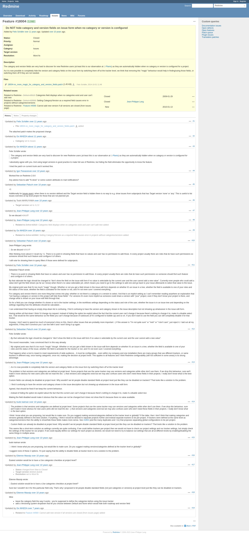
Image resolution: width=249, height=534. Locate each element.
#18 (193, 492)
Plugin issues (207, 35)
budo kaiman (23, 402)
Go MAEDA (22, 136)
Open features (208, 30)
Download (20, 16)
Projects (11, 1)
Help (17, 1)
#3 (194, 146)
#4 (194, 171)
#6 (194, 200)
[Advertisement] (215, 90)
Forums (81, 16)
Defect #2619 (29, 95)
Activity (32, 16)
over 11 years (31, 32)
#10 (193, 240)
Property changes (29, 116)
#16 (193, 455)
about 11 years (35, 136)
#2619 (24, 215)
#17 (193, 465)
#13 (193, 362)
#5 (194, 184)
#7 (194, 210)
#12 (193, 329)
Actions (193, 96)
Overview (7, 16)
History (8, 116)
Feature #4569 (29, 106)
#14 (193, 402)
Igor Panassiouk (24, 171)
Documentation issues (211, 26)
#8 (194, 220)
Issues (55, 16)
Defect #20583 (29, 100)
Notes (16, 116)
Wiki (72, 16)
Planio (108, 66)
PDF (194, 526)
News (64, 16)
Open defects (207, 28)
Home (4, 1)
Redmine (116, 532)
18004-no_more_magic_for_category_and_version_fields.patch (35, 84)
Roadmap (43, 16)
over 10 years (55, 32)
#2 (194, 136)
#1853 (86, 420)
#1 (194, 121)
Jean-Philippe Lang (135, 102)
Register (243, 1)
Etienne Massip (24, 455)
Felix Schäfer (18, 32)
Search (187, 6)
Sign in (236, 1)
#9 (194, 230)
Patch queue (207, 32)
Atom (189, 526)
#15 (193, 437)
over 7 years (34, 508)
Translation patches (210, 37)
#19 (193, 508)
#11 (193, 265)
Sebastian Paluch (25, 184)
